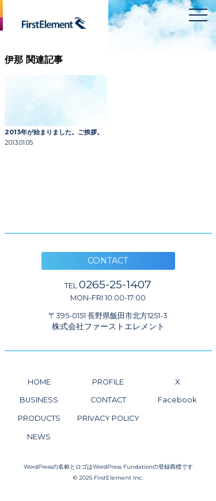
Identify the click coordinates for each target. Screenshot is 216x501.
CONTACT (108, 399)
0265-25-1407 (108, 284)
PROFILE (108, 382)
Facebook (177, 399)
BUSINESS (39, 399)
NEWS (39, 436)
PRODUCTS (39, 418)
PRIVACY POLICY (108, 418)
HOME (39, 382)
